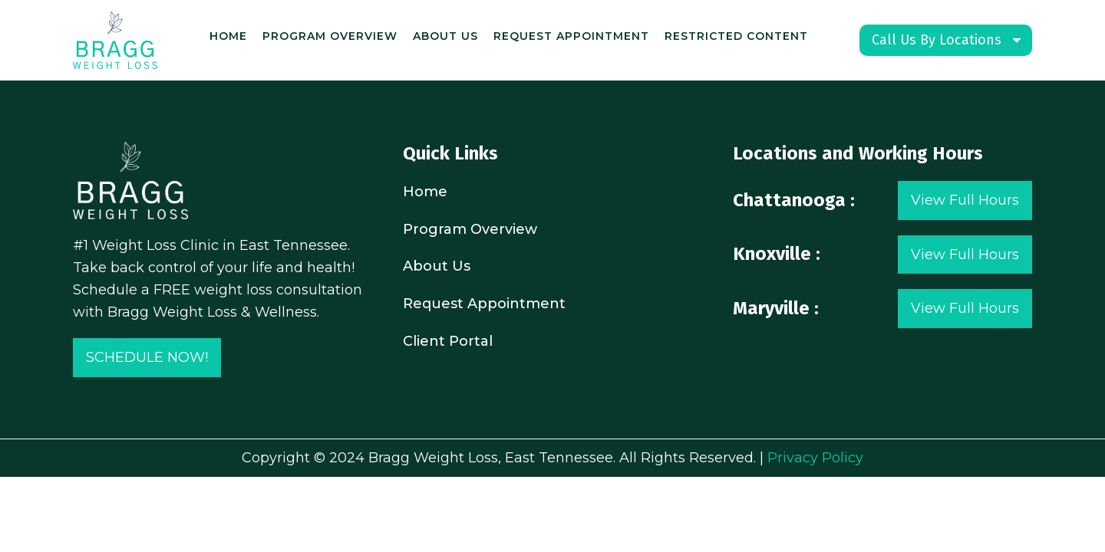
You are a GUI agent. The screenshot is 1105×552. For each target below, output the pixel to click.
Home (228, 36)
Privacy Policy (815, 457)
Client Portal (448, 341)
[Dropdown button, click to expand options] (945, 40)
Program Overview (329, 36)
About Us (445, 36)
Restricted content (736, 36)
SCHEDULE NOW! (147, 357)
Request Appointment (571, 36)
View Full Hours (965, 200)
